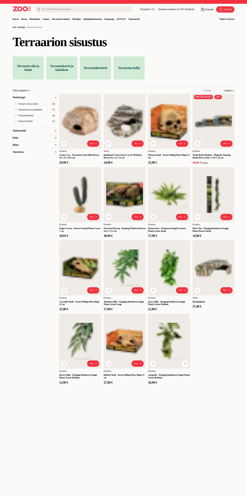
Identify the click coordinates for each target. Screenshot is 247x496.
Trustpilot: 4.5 (146, 9)
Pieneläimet (34, 19)
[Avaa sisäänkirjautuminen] (207, 9)
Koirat (16, 19)
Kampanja (109, 19)
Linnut (46, 19)
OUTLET (121, 19)
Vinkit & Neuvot (226, 19)
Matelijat (76, 19)
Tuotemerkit (134, 19)
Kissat (24, 19)
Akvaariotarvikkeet (61, 19)
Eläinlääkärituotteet (92, 19)
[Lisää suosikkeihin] (64, 143)
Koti (14, 27)
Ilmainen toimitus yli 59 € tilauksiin (175, 9)
